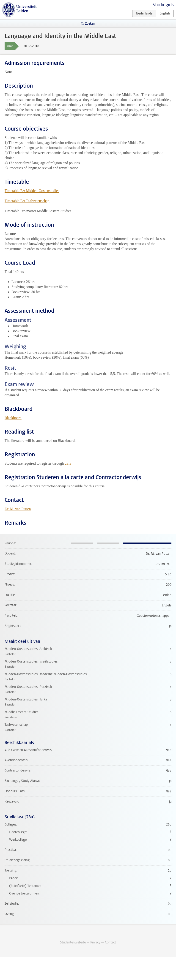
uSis (68, 463)
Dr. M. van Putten (18, 509)
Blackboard (13, 418)
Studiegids (163, 5)
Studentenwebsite (73, 942)
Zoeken (90, 23)
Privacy (95, 942)
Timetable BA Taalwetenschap (27, 201)
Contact (110, 942)
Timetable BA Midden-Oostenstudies (32, 191)
